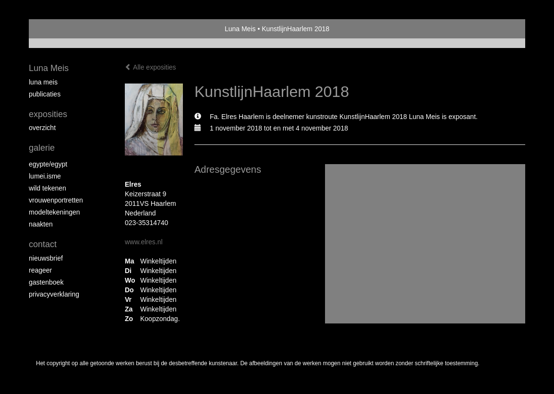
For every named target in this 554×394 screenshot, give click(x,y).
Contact (43, 244)
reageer (40, 270)
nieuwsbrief (46, 258)
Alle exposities (150, 67)
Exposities (48, 114)
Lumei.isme (45, 176)
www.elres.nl (144, 242)
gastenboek (46, 282)
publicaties (44, 94)
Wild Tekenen (47, 188)
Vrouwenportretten (56, 200)
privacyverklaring (54, 294)
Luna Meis (240, 29)
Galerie (42, 148)
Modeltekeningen (54, 212)
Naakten (41, 224)
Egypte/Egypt (48, 164)
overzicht (42, 127)
